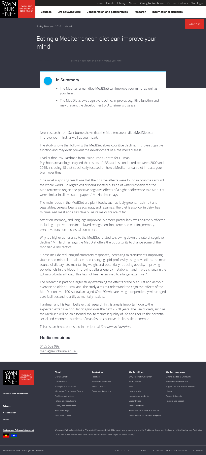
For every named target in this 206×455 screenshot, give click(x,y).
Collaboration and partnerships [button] (108, 13)
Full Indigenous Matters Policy (121, 434)
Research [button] (140, 13)
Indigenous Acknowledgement (18, 429)
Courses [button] (47, 13)
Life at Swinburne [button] (70, 13)
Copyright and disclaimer (33, 450)
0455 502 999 (50, 346)
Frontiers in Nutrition (115, 326)
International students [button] (168, 13)
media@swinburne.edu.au (58, 351)
